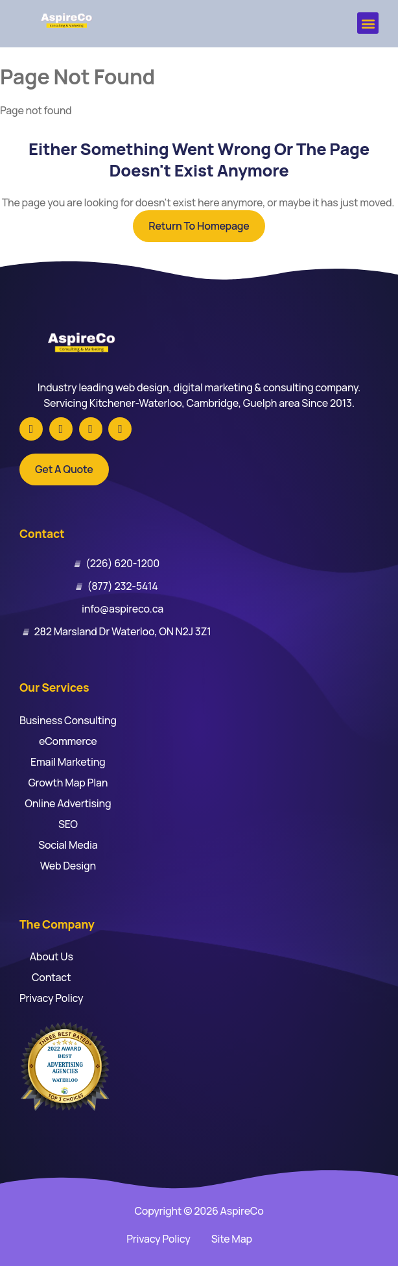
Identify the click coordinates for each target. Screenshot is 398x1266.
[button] (368, 23)
